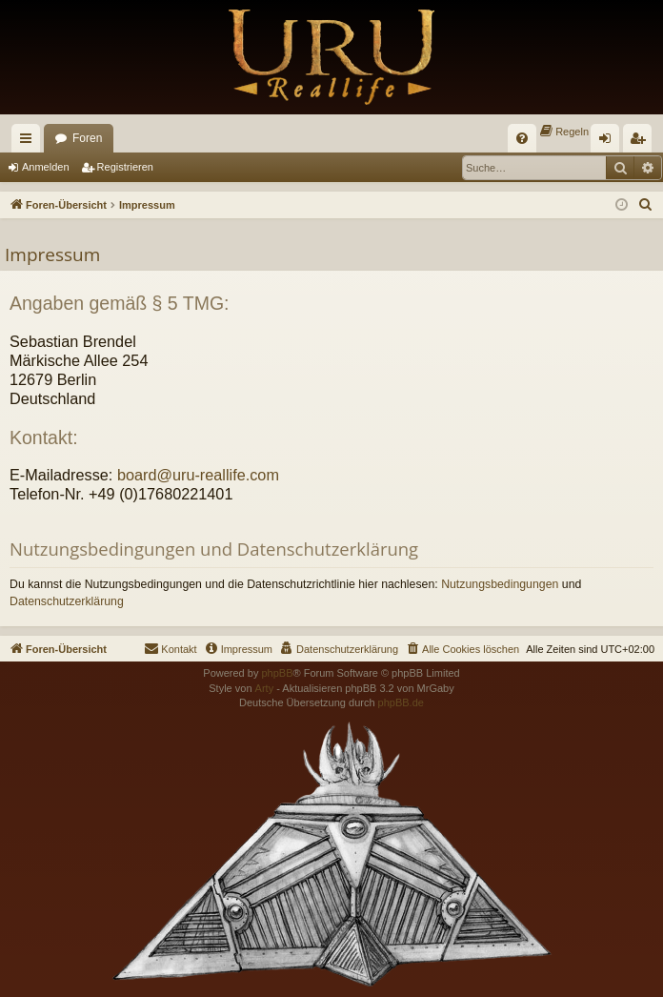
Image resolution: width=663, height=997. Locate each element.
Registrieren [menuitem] (642, 142)
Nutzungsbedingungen (499, 584)
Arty (264, 688)
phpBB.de (401, 702)
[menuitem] (522, 138)
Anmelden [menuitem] (609, 142)
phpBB (276, 673)
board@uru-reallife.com (198, 474)
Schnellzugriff (29, 142)
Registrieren (125, 167)
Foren (87, 138)
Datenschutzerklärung (67, 601)
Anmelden (46, 167)
